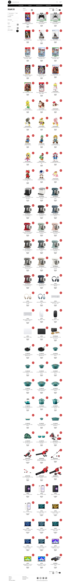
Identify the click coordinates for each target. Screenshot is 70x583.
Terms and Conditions (12, 580)
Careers (10, 579)
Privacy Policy (24, 576)
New (17, 13)
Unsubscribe (24, 579)
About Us (10, 576)
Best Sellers (11, 13)
